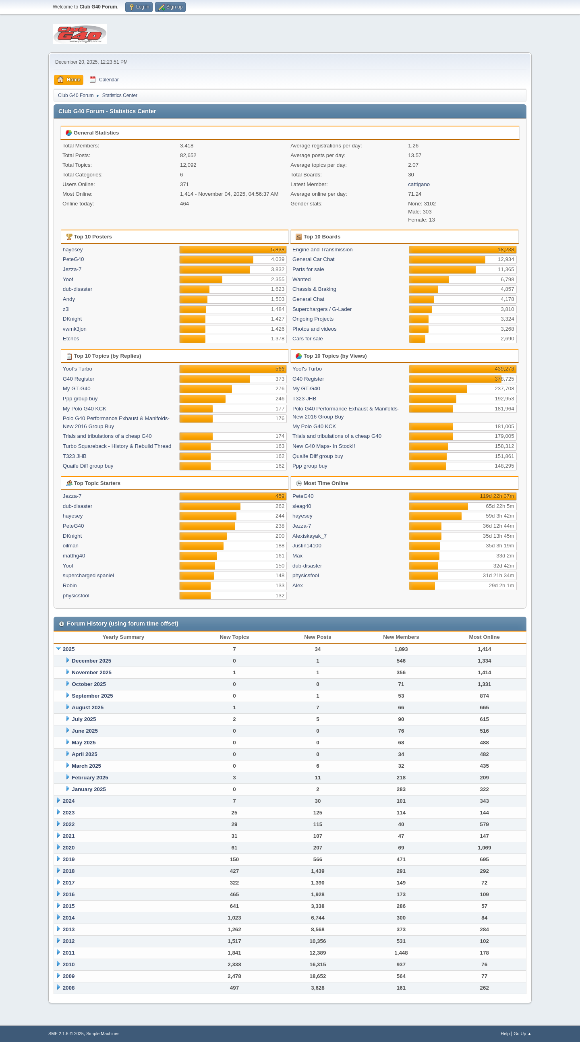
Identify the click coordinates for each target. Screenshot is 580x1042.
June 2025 (84, 731)
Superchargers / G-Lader (322, 309)
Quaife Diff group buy (88, 466)
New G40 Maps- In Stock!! (323, 446)
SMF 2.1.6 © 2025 (66, 1033)
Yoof (68, 279)
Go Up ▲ (523, 1033)
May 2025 (83, 743)
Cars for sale (307, 339)
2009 (69, 976)
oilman (71, 546)
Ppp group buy (80, 399)
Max (297, 556)
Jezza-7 (72, 269)
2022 (69, 824)
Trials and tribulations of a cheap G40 (107, 436)
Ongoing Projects (313, 319)
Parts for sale (308, 269)
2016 (69, 894)
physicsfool (76, 595)
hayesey (73, 250)
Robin (70, 585)
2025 (69, 649)
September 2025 (92, 696)
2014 (69, 918)
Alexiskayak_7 (309, 536)
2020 (69, 848)
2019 (69, 859)
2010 (69, 964)
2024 (69, 801)
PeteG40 (73, 259)
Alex (297, 585)
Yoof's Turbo (77, 369)
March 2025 (86, 766)
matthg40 (74, 556)
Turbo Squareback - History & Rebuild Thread (117, 446)
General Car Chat (313, 259)
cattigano (419, 184)
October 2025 (89, 684)
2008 (69, 988)
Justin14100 (306, 546)
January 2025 (89, 789)
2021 (69, 836)
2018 (69, 871)
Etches (71, 339)
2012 (69, 941)
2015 (69, 906)
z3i (66, 309)
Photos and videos (314, 329)
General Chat (308, 299)
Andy (69, 299)
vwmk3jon (75, 329)
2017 (69, 883)
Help (505, 1033)
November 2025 (92, 672)
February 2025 (90, 778)
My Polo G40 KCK (84, 409)
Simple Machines (102, 1033)
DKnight (72, 319)
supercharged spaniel (88, 575)
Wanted (301, 279)
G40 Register (79, 379)
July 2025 (84, 719)
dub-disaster (77, 289)
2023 (69, 813)
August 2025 (88, 707)
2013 (69, 929)
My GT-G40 (77, 388)
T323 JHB (75, 456)
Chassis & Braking (314, 289)
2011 (69, 953)
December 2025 (91, 661)
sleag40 (301, 506)
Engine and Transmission (322, 250)
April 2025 (84, 754)
